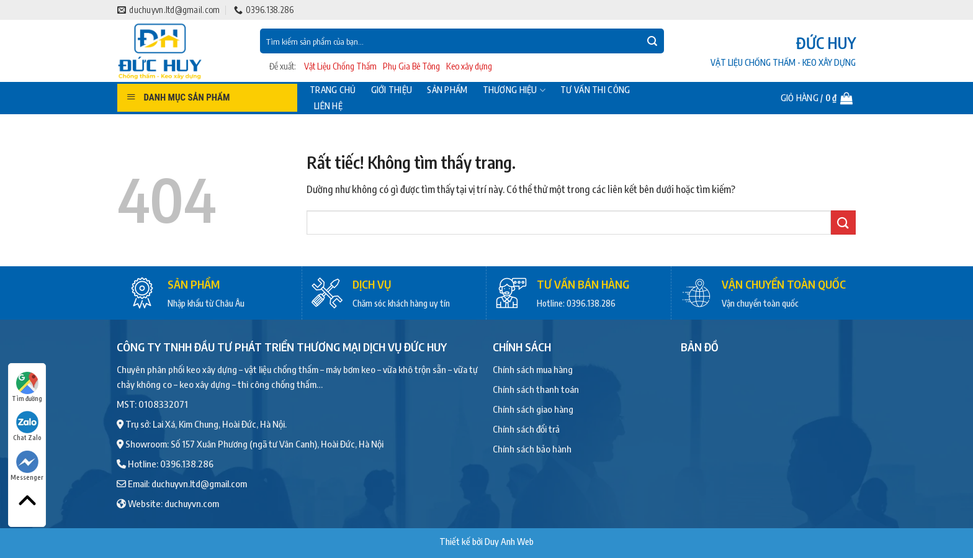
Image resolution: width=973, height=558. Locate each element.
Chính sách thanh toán (536, 389)
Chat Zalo (27, 426)
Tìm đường (27, 387)
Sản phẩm (447, 90)
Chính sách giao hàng (533, 409)
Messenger (27, 466)
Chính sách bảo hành (532, 448)
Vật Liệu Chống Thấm (340, 66)
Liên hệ (328, 106)
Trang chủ (333, 90)
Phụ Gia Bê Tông (411, 66)
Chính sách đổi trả (526, 428)
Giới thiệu (392, 90)
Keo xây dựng (469, 66)
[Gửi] (652, 41)
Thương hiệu (514, 90)
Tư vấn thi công (595, 90)
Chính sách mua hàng (533, 369)
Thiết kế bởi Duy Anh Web (486, 541)
